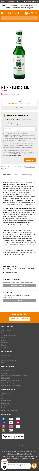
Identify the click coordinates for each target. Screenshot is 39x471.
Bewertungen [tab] (26, 175)
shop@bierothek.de (11, 272)
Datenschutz (5, 405)
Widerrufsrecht (6, 400)
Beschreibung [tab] (7, 175)
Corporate (4, 347)
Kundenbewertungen (8, 408)
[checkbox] (19, 144)
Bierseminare (5, 355)
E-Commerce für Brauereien (10, 385)
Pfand (6, 168)
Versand (4, 360)
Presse (3, 338)
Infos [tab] (16, 175)
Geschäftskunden (7, 371)
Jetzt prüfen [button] (19, 301)
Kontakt (3, 345)
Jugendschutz (6, 393)
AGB (2, 398)
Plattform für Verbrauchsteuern (11, 380)
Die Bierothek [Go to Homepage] (10, 13)
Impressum (5, 403)
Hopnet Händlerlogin (8, 383)
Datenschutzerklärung (14, 155)
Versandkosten (30, 167)
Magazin (4, 340)
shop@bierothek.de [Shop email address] (32, 1)
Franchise (4, 373)
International (12, 360)
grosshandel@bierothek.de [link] (19, 285)
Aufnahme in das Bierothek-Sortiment (14, 375)
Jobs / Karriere (6, 330)
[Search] (35, 18)
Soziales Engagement (8, 335)
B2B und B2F (5, 378)
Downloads (5, 342)
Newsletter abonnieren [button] (19, 319)
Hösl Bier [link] (4, 90)
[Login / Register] (26, 14)
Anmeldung (29, 160)
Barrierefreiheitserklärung (10, 410)
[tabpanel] (19, 219)
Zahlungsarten (6, 358)
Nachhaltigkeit (6, 333)
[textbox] (19, 128)
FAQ (2, 363)
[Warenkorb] (32, 14)
